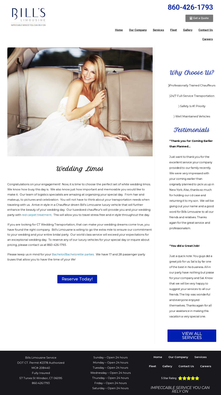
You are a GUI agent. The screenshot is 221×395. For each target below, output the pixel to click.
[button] (199, 18)
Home (119, 30)
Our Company (138, 30)
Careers (207, 39)
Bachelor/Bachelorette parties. (73, 254)
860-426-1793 (190, 7)
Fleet (173, 30)
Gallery (187, 30)
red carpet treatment (37, 215)
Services (158, 30)
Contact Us (205, 30)
